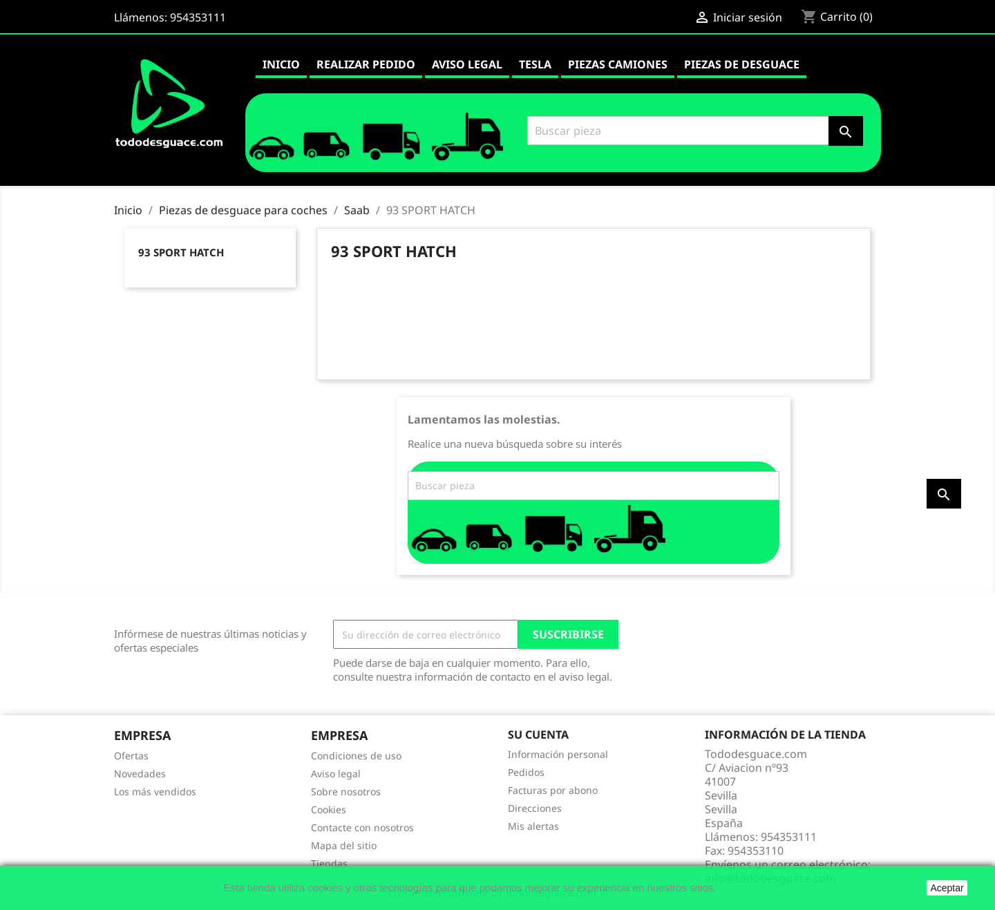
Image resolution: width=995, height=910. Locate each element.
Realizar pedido (365, 64)
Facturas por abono (553, 790)
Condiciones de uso (356, 755)
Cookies (328, 809)
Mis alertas (533, 826)
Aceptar (946, 887)
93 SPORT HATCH (181, 252)
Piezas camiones (617, 64)
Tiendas (329, 863)
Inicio (281, 64)
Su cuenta (538, 734)
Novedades (140, 773)
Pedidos (526, 772)
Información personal (558, 754)
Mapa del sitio (344, 845)
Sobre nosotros (346, 791)
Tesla (535, 64)
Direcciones (535, 808)
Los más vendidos (155, 791)
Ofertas (131, 755)
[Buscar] (693, 130)
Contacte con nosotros (362, 827)
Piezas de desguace (741, 64)
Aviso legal (467, 64)
